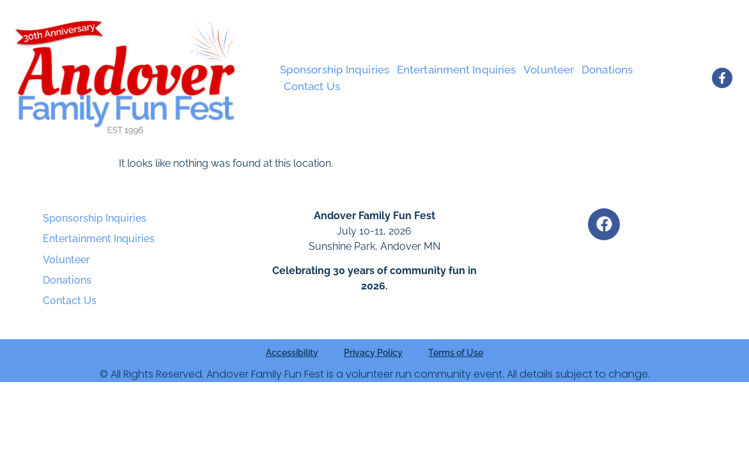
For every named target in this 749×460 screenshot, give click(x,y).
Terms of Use (455, 353)
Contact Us (312, 86)
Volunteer (548, 69)
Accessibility (292, 353)
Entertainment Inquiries (456, 69)
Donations (607, 69)
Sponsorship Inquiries (334, 69)
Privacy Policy (373, 353)
